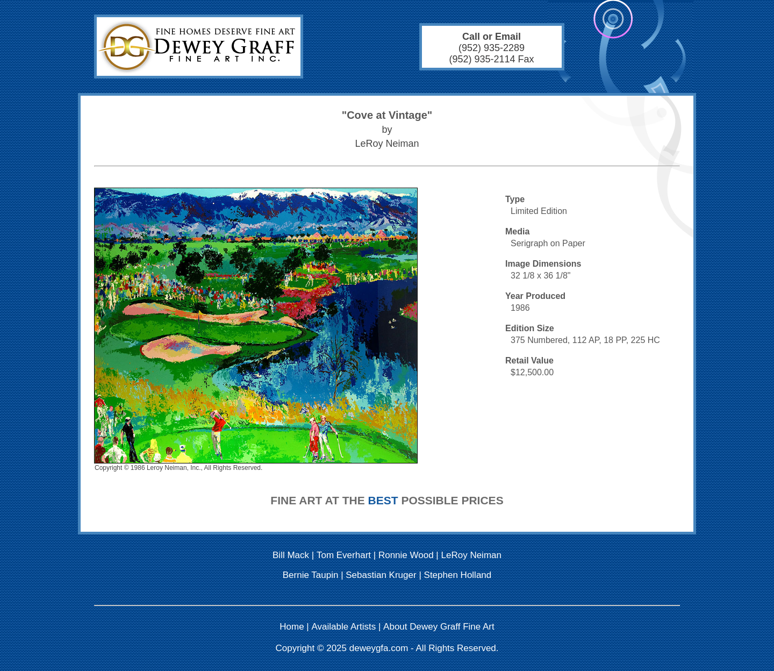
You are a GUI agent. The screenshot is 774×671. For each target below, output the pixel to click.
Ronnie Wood (406, 555)
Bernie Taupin (311, 575)
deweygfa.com (378, 648)
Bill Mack (291, 555)
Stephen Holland (458, 575)
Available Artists (344, 627)
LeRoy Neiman (471, 555)
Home (292, 627)
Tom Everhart (344, 555)
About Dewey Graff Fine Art (438, 627)
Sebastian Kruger (381, 575)
